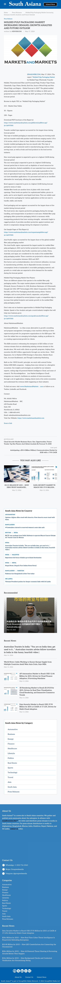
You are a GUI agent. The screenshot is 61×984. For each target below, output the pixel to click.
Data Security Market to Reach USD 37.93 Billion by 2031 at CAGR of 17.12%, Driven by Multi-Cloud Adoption (37, 707)
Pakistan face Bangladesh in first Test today (19, 574)
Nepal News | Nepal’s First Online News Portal (20, 566)
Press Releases (17, 12)
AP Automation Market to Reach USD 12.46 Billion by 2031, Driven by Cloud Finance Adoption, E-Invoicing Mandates (37, 676)
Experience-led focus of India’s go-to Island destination (23, 558)
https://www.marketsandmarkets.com (30, 418)
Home (6, 12)
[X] (18, 972)
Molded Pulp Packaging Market (44, 77)
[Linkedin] (22, 972)
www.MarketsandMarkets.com (31, 387)
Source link (8, 423)
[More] (29, 972)
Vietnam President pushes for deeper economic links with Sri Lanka (28, 582)
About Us (18, 978)
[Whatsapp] (26, 972)
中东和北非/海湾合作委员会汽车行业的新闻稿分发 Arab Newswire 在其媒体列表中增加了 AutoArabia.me (29, 624)
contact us (14, 830)
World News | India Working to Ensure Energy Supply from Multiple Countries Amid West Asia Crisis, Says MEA (28, 663)
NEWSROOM (17, 31)
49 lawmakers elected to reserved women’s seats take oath (25, 528)
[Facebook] (14, 972)
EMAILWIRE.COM (34, 74)
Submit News (50, 4)
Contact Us (29, 978)
